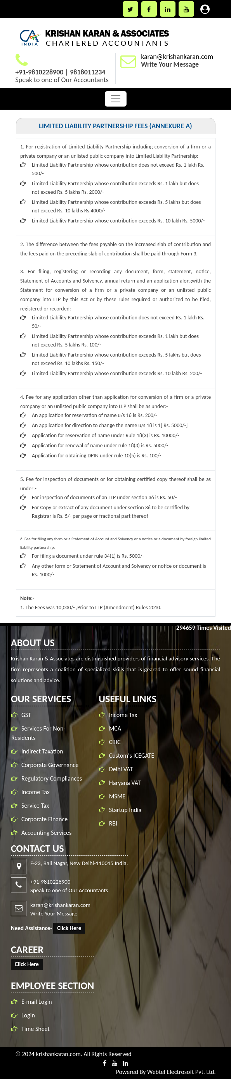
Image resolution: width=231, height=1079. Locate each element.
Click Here (69, 928)
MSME (117, 796)
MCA (115, 728)
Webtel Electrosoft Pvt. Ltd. (181, 1072)
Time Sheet (35, 1028)
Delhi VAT (121, 769)
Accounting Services (46, 832)
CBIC (115, 742)
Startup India (125, 810)
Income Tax (35, 792)
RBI (113, 823)
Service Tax (35, 805)
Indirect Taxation (42, 751)
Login (28, 1015)
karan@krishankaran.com (177, 56)
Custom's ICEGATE (132, 755)
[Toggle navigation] (116, 99)
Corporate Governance (49, 765)
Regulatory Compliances (51, 778)
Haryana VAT (125, 782)
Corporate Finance (44, 819)
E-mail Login (36, 1001)
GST (26, 715)
